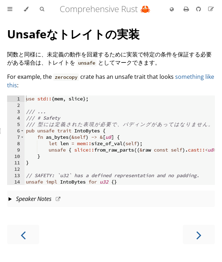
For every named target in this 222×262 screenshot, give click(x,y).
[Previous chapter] (23, 234)
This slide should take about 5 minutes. (111, 199)
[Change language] (171, 9)
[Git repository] (199, 9)
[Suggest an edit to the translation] (211, 9)
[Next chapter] (199, 234)
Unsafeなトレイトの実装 (73, 34)
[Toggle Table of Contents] (10, 9)
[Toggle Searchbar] (42, 9)
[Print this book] (187, 9)
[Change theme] (26, 9)
